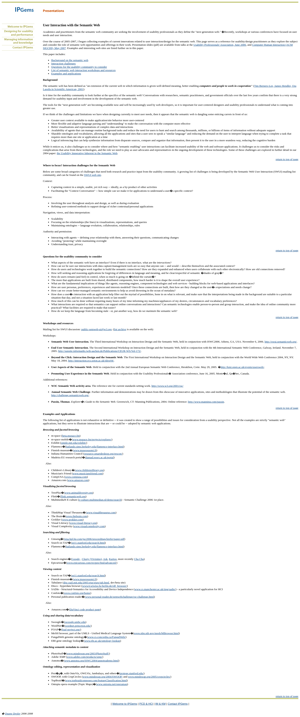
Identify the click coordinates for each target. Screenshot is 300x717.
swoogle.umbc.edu (75, 622)
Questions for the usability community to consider (79, 66)
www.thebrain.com (76, 516)
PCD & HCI (146, 703)
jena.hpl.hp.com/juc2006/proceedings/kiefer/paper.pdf (94, 539)
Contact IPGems (178, 703)
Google (76, 559)
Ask (105, 559)
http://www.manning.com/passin (206, 401)
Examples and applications (66, 73)
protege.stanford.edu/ (132, 673)
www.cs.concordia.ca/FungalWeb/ (107, 637)
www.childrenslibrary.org (89, 470)
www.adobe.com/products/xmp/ (84, 656)
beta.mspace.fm (71, 435)
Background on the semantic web (69, 60)
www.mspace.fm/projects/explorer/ (91, 439)
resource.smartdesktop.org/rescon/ (103, 453)
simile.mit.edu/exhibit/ (73, 442)
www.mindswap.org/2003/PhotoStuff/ (88, 653)
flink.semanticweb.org (73, 496)
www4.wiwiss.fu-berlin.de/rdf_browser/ (104, 585)
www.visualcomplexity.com (89, 526)
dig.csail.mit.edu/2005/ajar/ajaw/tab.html (86, 582)
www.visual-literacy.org (83, 522)
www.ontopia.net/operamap (111, 684)
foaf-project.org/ (71, 629)
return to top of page (287, 159)
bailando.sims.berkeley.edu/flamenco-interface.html (95, 446)
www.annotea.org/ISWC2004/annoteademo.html (91, 660)
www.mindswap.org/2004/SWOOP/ (102, 676)
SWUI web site (92, 174)
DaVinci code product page (85, 609)
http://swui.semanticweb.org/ (281, 341)
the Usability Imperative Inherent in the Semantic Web (87, 153)
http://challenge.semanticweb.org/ (70, 395)
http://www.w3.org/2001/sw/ (167, 385)
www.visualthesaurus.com (101, 512)
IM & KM (160, 703)
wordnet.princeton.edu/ (78, 625)
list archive (120, 329)
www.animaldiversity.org (78, 492)
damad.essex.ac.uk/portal (100, 457)
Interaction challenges (63, 63)
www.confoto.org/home (77, 593)
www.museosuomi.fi (84, 450)
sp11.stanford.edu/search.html (88, 542)
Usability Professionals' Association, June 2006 (220, 44)
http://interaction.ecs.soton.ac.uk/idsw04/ (91, 360)
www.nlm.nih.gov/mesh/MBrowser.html (156, 633)
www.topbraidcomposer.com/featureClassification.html (96, 680)
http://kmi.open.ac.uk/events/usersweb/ (242, 367)
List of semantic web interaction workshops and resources (83, 70)
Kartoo (113, 559)
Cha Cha (139, 559)
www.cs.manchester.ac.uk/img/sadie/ (155, 589)
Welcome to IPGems (124, 703)
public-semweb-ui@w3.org (96, 329)
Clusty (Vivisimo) (92, 559)
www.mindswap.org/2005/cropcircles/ (149, 676)
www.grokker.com (72, 519)
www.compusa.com (76, 476)
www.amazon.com (78, 480)
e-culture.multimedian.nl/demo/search (100, 499)
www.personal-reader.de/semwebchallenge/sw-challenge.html (119, 596)
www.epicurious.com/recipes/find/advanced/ (91, 562)
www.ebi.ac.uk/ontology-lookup (102, 640)
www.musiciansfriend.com (87, 473)
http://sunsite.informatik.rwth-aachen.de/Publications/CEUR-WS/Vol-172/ (99, 351)
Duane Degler (12, 713)
